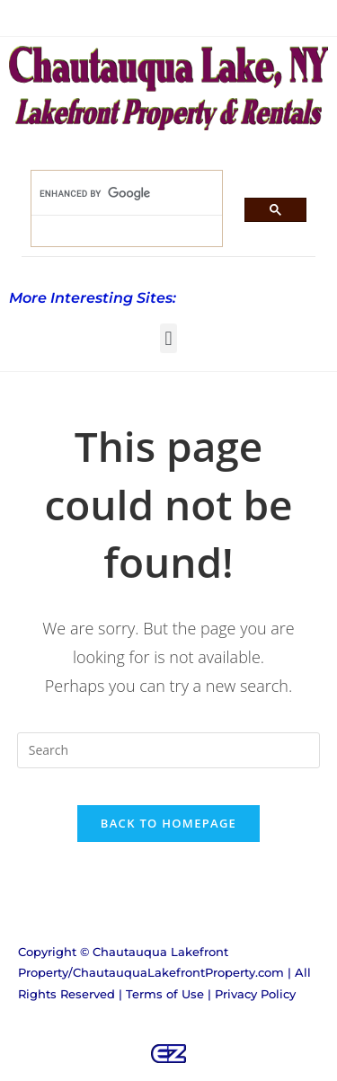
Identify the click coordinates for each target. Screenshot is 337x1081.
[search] (116, 193)
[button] (168, 338)
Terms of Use (165, 994)
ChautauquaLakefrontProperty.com (178, 972)
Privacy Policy (255, 994)
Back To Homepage (168, 823)
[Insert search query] (169, 750)
